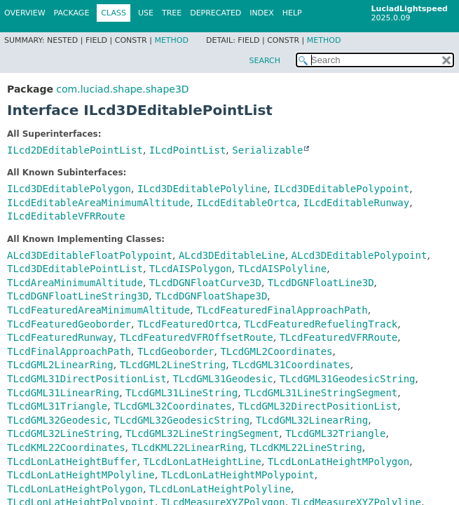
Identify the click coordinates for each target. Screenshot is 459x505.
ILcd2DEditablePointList (75, 150)
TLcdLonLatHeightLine (202, 461)
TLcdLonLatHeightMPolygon (338, 461)
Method (171, 40)
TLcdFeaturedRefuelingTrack (320, 324)
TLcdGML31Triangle (57, 406)
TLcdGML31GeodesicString (348, 378)
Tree (171, 13)
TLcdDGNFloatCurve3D (205, 282)
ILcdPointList (187, 150)
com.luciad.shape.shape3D (122, 89)
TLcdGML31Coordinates (291, 364)
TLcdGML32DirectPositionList (318, 406)
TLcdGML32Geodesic (57, 420)
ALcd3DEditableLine (232, 255)
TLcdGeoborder (175, 351)
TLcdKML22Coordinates (66, 447)
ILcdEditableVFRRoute (66, 216)
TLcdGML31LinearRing (63, 392)
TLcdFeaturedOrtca (187, 324)
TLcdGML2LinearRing (60, 364)
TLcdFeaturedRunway (60, 337)
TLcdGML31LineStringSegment (320, 392)
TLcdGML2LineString (173, 364)
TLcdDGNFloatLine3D (321, 282)
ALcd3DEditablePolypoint (359, 255)
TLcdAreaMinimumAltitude (75, 282)
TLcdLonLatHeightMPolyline (81, 474)
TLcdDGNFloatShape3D (211, 296)
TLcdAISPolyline (282, 268)
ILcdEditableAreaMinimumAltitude (98, 202)
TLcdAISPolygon (190, 268)
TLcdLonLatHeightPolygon (75, 488)
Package (72, 13)
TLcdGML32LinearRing (312, 420)
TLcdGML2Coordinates (276, 351)
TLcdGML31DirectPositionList (87, 378)
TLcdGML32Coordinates (173, 406)
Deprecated (215, 13)
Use (145, 13)
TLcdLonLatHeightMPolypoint (238, 474)
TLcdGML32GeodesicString (181, 420)
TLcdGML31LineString (181, 392)
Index (261, 13)
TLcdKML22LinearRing (187, 447)
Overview (25, 13)
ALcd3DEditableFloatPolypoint (89, 255)
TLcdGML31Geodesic (222, 378)
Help (292, 13)
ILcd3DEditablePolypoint (341, 188)
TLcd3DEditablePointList (75, 268)
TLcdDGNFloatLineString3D (78, 296)
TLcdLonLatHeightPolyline (220, 488)
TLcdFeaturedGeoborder (69, 324)
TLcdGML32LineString (63, 433)
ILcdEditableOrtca (246, 202)
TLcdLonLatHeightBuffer (72, 461)
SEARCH (264, 60)
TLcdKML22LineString (306, 447)
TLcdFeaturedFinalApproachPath (281, 310)
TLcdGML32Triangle (335, 433)
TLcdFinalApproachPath (69, 351)
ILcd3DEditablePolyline (202, 188)
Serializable (267, 150)
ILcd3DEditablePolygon (69, 188)
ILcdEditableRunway (356, 202)
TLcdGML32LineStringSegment (202, 433)
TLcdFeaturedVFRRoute (339, 337)
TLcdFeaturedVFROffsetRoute (196, 337)
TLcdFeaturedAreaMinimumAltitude (98, 310)
